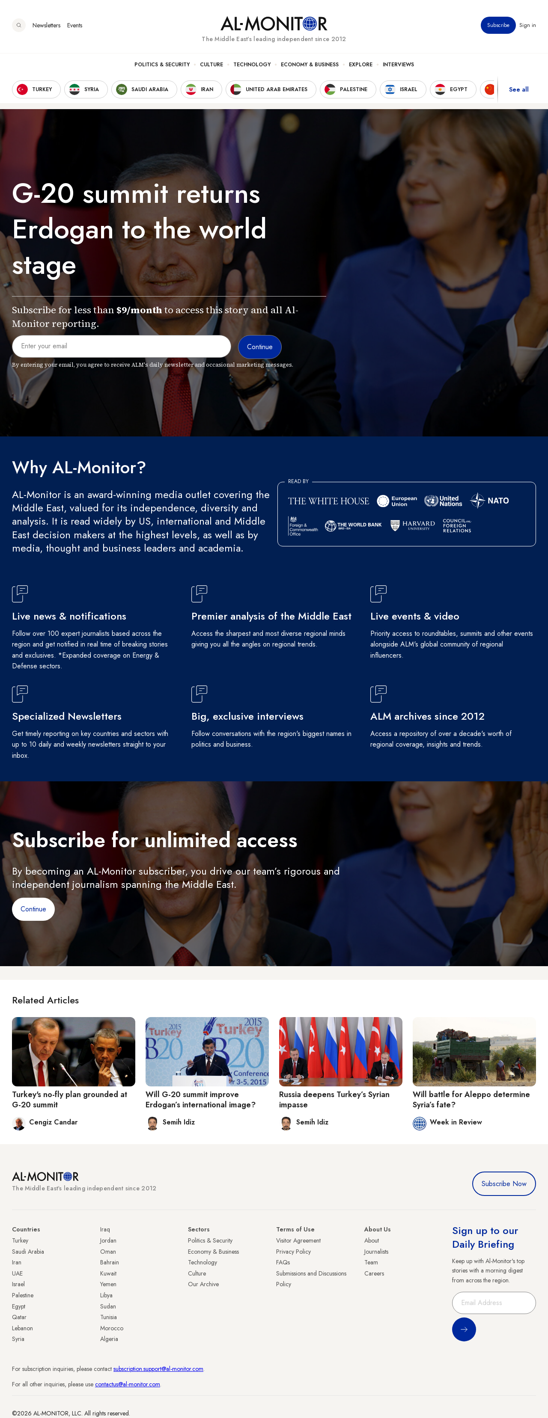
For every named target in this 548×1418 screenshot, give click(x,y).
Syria (18, 1339)
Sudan (108, 1306)
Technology (252, 64)
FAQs (283, 1262)
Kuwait (108, 1273)
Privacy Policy (293, 1251)
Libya (106, 1295)
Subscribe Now (504, 1184)
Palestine (22, 1295)
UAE (17, 1273)
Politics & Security (162, 64)
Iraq (105, 1229)
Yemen (108, 1284)
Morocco (111, 1328)
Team (371, 1262)
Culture (211, 64)
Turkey (20, 1240)
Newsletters (46, 25)
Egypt (18, 1306)
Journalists (376, 1251)
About (371, 1240)
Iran (16, 1262)
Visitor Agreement (298, 1240)
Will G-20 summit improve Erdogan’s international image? (201, 1099)
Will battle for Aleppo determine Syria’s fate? (471, 1099)
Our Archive (203, 1284)
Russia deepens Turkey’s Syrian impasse (334, 1099)
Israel (18, 1284)
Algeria (109, 1339)
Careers (374, 1273)
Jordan (108, 1240)
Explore (360, 64)
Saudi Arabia (28, 1251)
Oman (108, 1251)
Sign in (527, 25)
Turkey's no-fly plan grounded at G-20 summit (69, 1099)
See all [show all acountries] (519, 89)
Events (74, 25)
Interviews (398, 64)
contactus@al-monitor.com (127, 1384)
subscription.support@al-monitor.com (158, 1369)
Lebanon (22, 1328)
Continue (33, 909)
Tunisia (108, 1317)
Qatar (19, 1317)
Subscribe (498, 25)
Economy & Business (310, 64)
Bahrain (109, 1262)
